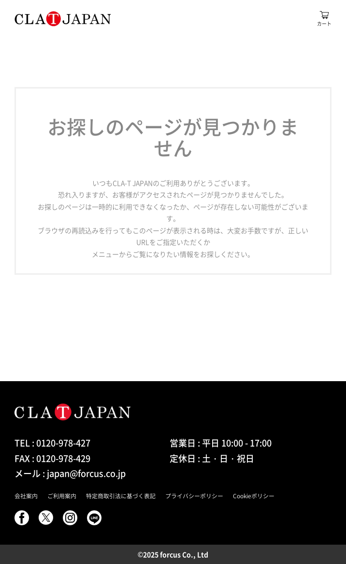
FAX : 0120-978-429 (52, 458)
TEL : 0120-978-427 (52, 442)
